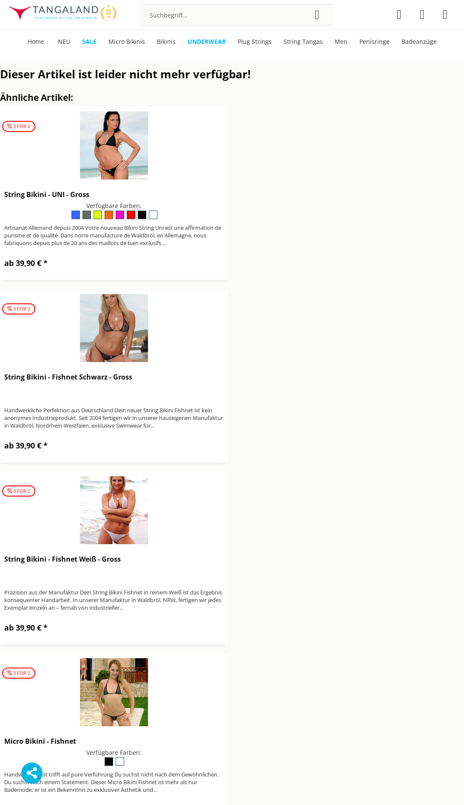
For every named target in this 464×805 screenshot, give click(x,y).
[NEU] (64, 42)
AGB (238, 644)
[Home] (36, 42)
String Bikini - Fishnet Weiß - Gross (62, 377)
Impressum (248, 664)
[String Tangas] (303, 42)
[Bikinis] (166, 42)
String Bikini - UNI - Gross (46, 194)
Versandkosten (281, 785)
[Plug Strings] (255, 42)
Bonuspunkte (362, 644)
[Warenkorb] (445, 14)
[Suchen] (317, 15)
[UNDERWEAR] (207, 42)
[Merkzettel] (399, 14)
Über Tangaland (367, 674)
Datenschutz (250, 654)
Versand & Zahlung (259, 694)
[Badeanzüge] (419, 42)
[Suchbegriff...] (236, 15)
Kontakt (243, 674)
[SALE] (89, 42)
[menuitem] (236, 15)
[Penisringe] (374, 42)
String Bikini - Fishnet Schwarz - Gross (305, 194)
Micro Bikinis (362, 654)
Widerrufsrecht (254, 704)
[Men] (341, 42)
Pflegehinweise (365, 664)
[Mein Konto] (422, 14)
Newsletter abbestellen (265, 684)
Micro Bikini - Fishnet (277, 377)
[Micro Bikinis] (126, 42)
